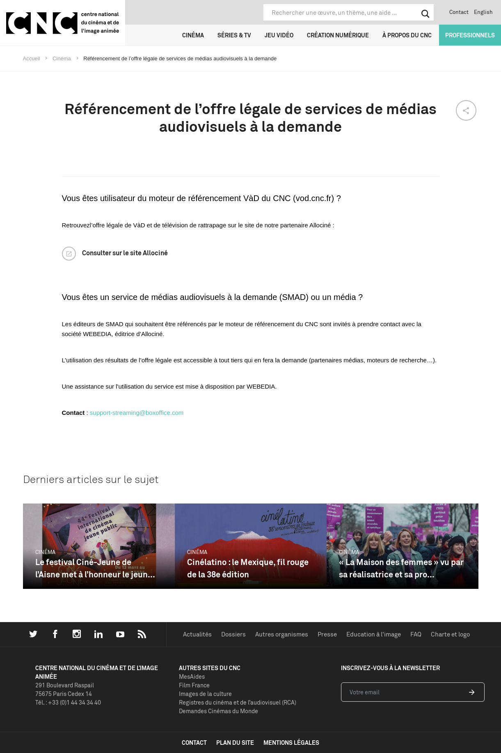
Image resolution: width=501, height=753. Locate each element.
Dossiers (233, 634)
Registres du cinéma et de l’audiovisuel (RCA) (237, 702)
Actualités (197, 634)
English (483, 12)
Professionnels (470, 35)
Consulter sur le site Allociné (125, 253)
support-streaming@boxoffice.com (136, 412)
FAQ (415, 634)
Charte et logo (450, 634)
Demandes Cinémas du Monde (218, 710)
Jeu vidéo (279, 35)
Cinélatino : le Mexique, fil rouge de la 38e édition (248, 568)
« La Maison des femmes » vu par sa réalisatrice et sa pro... (401, 568)
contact (194, 742)
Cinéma (193, 35)
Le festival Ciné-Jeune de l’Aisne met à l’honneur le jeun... (95, 568)
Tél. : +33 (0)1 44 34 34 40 (68, 702)
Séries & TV (234, 35)
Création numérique (338, 35)
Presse (327, 634)
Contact (459, 12)
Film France (194, 685)
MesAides (192, 676)
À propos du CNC (407, 35)
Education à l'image (373, 634)
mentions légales (291, 742)
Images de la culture (205, 693)
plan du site (235, 742)
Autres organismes (281, 634)
